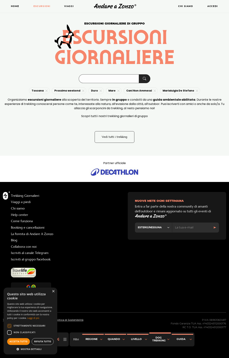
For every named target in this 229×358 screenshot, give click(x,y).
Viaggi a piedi (21, 202)
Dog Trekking (159, 339)
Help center (19, 215)
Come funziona (22, 221)
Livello (136, 339)
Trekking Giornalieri (25, 196)
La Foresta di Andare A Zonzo (32, 234)
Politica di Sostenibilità (69, 320)
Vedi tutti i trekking (114, 137)
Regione (92, 339)
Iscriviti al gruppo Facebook (30, 259)
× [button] (53, 291)
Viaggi (69, 6)
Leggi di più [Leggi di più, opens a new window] (33, 318)
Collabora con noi (23, 247)
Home (15, 6)
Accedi (212, 6)
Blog (14, 240)
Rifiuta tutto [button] (42, 341)
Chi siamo (185, 6)
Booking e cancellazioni (27, 228)
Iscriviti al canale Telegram (29, 253)
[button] (30, 349)
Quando (114, 339)
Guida (181, 339)
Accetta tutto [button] (18, 341)
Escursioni (41, 6)
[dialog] (30, 321)
